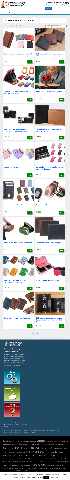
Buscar (48, 8)
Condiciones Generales (10, 423)
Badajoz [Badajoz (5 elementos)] (34, 441)
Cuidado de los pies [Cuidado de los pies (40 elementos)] (52, 461)
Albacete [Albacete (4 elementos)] (11, 441)
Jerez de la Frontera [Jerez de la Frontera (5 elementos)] (48, 444)
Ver (30, 62)
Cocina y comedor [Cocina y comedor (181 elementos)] (12, 462)
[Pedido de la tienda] (56, 26)
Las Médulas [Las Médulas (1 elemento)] (60, 444)
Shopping (11, 13)
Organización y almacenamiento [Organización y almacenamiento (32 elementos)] (8, 471)
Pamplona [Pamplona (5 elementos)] (59, 448)
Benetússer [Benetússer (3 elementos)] (49, 441)
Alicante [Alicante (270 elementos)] (17, 441)
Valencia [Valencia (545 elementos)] (6, 455)
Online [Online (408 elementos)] (37, 447)
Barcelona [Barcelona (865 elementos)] (42, 440)
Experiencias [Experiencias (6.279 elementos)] (39, 465)
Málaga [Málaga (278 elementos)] (31, 447)
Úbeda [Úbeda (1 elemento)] (59, 455)
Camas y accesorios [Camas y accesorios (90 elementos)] (51, 459)
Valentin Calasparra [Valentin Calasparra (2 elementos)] (14, 455)
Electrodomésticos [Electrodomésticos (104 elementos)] (13, 465)
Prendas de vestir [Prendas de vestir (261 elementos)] (22, 471)
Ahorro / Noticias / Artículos (13, 365)
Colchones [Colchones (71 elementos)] (21, 461)
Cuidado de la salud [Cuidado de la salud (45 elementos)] (42, 461)
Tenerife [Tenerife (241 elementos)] (53, 452)
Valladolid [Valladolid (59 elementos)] (23, 455)
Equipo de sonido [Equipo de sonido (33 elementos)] (28, 465)
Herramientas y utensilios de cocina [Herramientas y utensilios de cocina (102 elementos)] (57, 465)
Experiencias (4, 13)
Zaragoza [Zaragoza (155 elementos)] (53, 455)
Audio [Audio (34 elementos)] (23, 458)
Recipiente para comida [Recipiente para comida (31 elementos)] (61, 471)
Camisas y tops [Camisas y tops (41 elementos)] (60, 458)
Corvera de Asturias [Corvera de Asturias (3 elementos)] (13, 444)
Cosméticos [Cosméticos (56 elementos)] (35, 461)
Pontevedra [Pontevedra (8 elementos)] (5, 452)
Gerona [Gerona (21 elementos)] (33, 444)
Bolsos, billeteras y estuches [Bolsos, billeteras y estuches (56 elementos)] (34, 458)
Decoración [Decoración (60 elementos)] (5, 465)
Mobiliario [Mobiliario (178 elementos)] (62, 468)
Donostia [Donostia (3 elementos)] (24, 444)
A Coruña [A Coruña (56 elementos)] (5, 441)
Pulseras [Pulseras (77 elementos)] (54, 471)
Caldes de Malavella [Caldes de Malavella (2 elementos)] (57, 441)
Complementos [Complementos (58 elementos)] (28, 461)
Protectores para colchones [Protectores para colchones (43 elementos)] (44, 471)
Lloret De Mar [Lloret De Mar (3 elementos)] (12, 448)
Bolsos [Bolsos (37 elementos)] (26, 458)
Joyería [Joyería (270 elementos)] (10, 468)
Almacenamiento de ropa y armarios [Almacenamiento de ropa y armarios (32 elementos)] (9, 458)
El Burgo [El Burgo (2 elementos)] (29, 444)
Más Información (54, 477)
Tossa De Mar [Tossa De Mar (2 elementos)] (60, 452)
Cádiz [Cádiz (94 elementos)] (20, 444)
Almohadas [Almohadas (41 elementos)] (19, 458)
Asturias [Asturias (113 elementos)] (28, 441)
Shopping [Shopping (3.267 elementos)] (35, 451)
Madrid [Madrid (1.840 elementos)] (18, 447)
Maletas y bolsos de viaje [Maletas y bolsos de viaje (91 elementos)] (52, 468)
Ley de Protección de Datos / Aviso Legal (15, 425)
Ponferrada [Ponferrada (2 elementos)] (64, 448)
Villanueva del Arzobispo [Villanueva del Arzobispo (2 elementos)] (33, 455)
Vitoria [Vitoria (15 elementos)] (41, 456)
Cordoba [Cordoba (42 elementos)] (5, 444)
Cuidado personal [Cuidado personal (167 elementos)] (62, 462)
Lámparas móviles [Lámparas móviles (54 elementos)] (36, 468)
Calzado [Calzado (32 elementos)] (43, 458)
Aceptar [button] (46, 477)
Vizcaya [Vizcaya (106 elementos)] (46, 455)
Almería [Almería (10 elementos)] (23, 441)
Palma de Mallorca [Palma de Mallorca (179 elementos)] (48, 448)
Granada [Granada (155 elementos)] (39, 444)
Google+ (6, 426)
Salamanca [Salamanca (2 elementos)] (11, 452)
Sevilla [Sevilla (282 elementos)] (27, 451)
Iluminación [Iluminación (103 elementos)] (5, 468)
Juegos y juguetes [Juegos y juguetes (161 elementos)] (19, 468)
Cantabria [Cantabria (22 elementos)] (65, 441)
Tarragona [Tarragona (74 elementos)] (45, 452)
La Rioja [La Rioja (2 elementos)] (56, 444)
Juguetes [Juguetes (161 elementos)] (28, 468)
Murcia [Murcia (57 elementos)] (25, 448)
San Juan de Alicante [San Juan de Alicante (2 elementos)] (19, 452)
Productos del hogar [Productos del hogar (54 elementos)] (33, 471)
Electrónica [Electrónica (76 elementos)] (22, 465)
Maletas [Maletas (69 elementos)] (43, 468)
